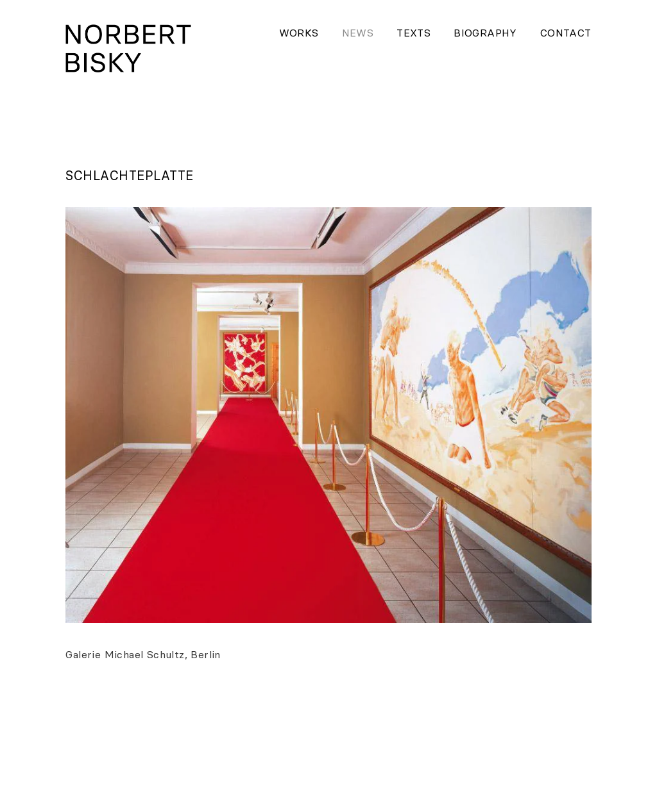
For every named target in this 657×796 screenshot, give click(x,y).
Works (299, 32)
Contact (566, 32)
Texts (414, 32)
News (358, 32)
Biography (485, 32)
